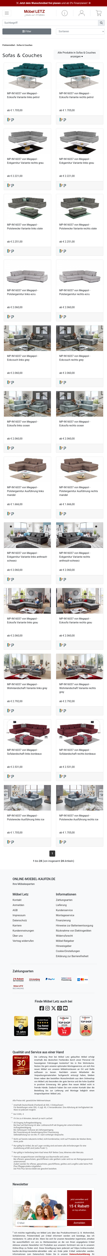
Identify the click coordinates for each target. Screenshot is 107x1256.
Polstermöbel (8, 45)
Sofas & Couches (24, 45)
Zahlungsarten (64, 900)
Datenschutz (20, 920)
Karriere (17, 925)
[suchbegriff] (50, 23)
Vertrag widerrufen (23, 940)
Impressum (19, 915)
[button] (65, 13)
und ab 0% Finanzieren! (53, 3)
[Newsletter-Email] (41, 1223)
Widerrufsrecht (64, 935)
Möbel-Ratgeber (65, 940)
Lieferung (61, 905)
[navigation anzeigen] (6, 13)
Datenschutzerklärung (79, 1254)
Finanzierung (63, 920)
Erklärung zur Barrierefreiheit (72, 956)
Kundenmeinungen (23, 930)
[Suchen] (101, 23)
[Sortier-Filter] (80, 31)
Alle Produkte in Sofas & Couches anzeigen (77, 54)
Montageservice (65, 915)
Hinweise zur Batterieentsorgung (74, 925)
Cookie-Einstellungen (68, 951)
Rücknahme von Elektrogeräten (73, 930)
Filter (26, 31)
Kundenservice (64, 910)
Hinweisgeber (64, 946)
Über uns (18, 935)
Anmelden (18, 905)
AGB (15, 910)
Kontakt (17, 900)
